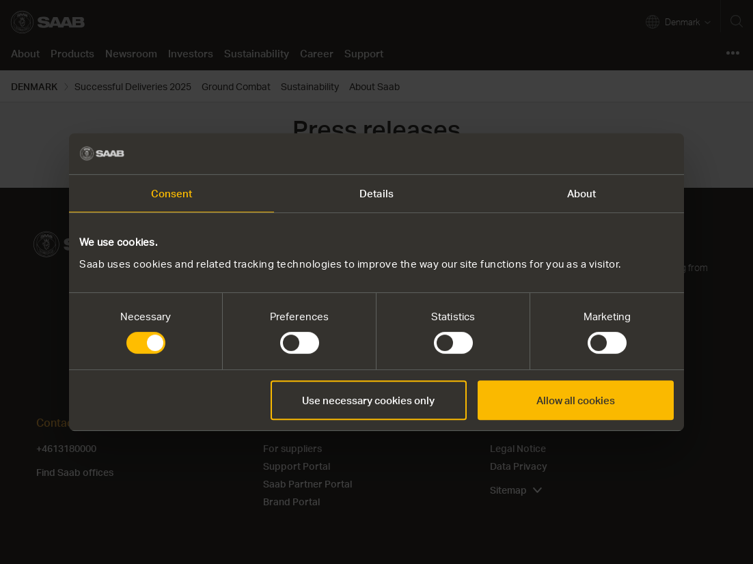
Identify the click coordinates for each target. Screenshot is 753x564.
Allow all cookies (575, 400)
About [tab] (582, 193)
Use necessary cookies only (368, 400)
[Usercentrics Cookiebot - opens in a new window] (614, 153)
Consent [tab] (172, 193)
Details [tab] (376, 193)
